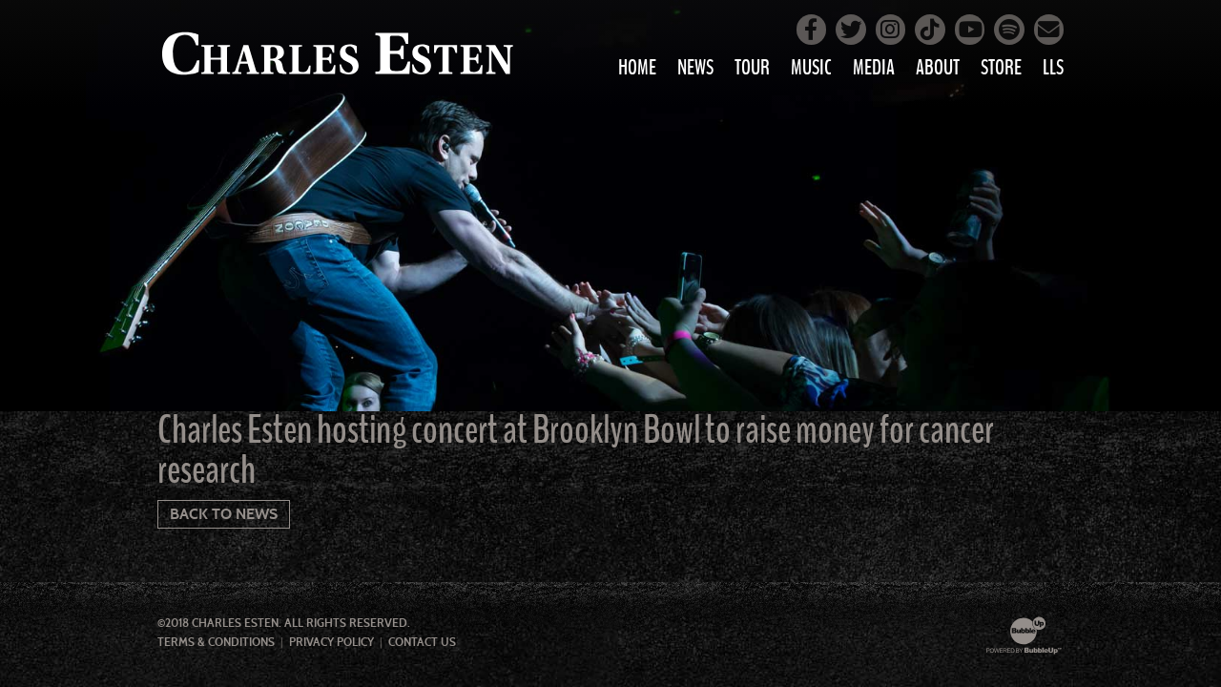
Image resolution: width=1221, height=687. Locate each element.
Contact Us (422, 642)
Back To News (224, 514)
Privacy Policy (331, 642)
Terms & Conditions (216, 642)
